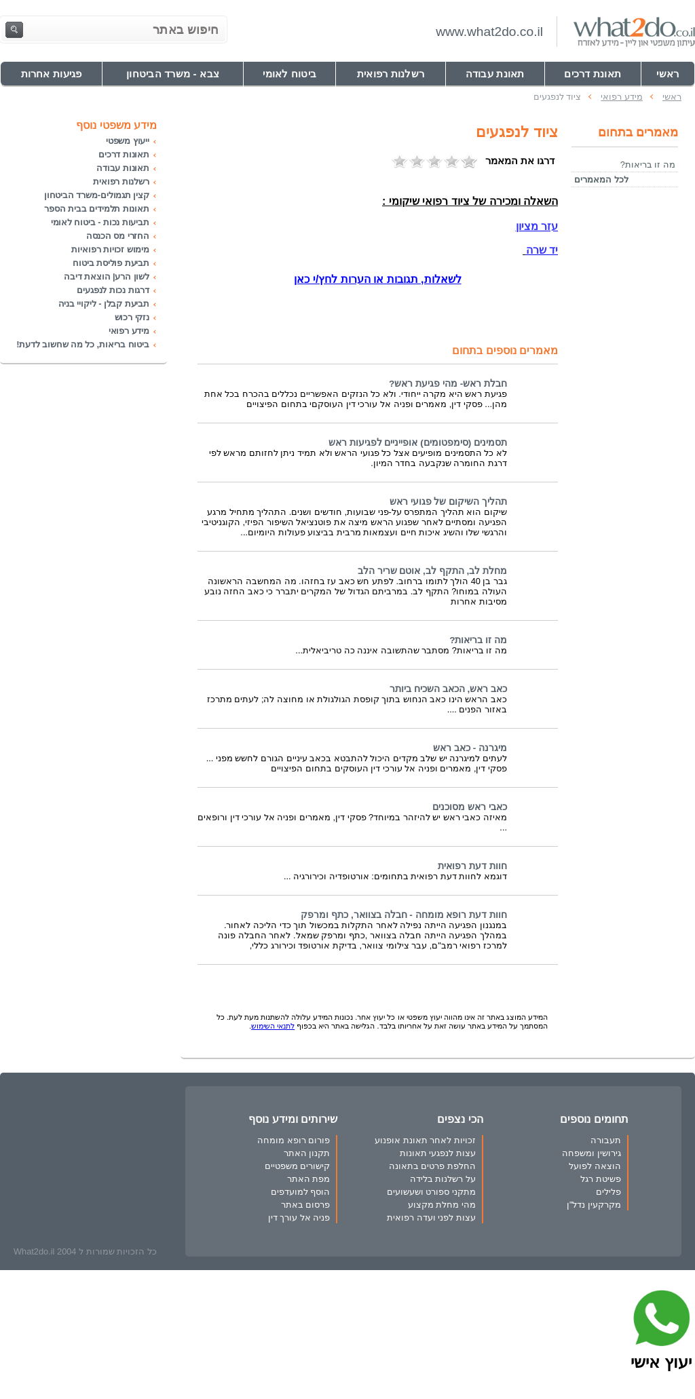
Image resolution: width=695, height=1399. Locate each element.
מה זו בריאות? (478, 640)
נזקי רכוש (132, 317)
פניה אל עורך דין (299, 1217)
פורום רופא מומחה (293, 1140)
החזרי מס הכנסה (117, 236)
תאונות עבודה (122, 168)
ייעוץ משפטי (127, 141)
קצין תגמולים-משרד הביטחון (96, 195)
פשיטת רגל (600, 1179)
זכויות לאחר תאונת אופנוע (425, 1140)
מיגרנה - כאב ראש (470, 748)
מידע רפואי (129, 331)
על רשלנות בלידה (443, 1179)
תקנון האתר (307, 1153)
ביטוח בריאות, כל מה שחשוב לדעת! (82, 344)
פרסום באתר (306, 1205)
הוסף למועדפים (301, 1192)
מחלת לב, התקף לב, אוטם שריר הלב (432, 571)
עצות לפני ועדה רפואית (431, 1217)
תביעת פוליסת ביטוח (111, 263)
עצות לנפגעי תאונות (438, 1153)
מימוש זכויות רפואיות (110, 249)
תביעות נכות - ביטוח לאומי (100, 222)
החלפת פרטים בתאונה (432, 1166)
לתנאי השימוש (273, 1026)
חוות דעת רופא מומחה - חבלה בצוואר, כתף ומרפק (404, 915)
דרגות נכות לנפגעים (113, 290)
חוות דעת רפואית (472, 866)
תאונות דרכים (123, 154)
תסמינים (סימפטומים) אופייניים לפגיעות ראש (417, 443)
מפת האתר (309, 1179)
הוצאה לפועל (595, 1166)
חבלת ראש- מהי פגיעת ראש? (448, 384)
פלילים (608, 1192)
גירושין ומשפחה (591, 1153)
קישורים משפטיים (298, 1166)
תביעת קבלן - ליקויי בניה (103, 304)
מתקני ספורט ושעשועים (431, 1192)
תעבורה (605, 1140)
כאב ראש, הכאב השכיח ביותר (448, 689)
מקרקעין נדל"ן (594, 1205)
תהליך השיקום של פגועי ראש (448, 502)
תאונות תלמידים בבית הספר (96, 209)
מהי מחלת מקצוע (442, 1205)
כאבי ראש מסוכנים (469, 807)
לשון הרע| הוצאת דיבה (106, 276)
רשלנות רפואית (121, 181)
